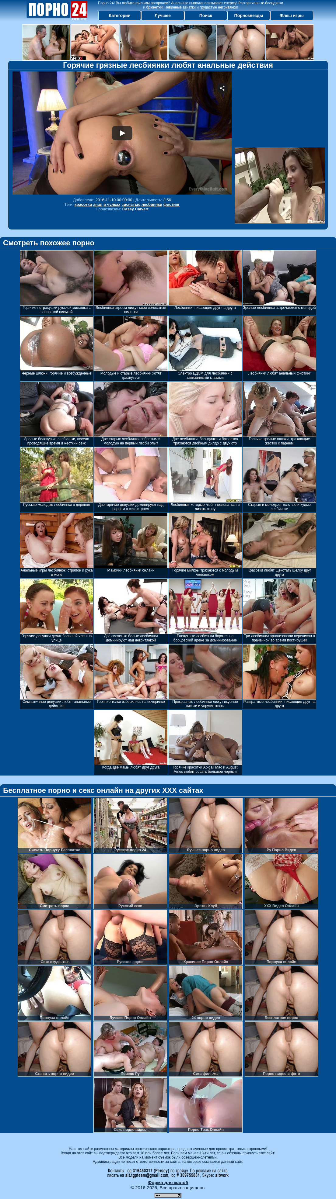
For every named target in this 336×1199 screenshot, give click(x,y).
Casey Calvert (135, 209)
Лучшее (163, 15)
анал (98, 204)
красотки (83, 204)
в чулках (111, 204)
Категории (120, 15)
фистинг (171, 204)
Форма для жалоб (168, 1182)
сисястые (130, 204)
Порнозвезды (248, 15)
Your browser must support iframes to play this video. (122, 133)
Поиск (205, 15)
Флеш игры (292, 15)
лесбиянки (152, 204)
